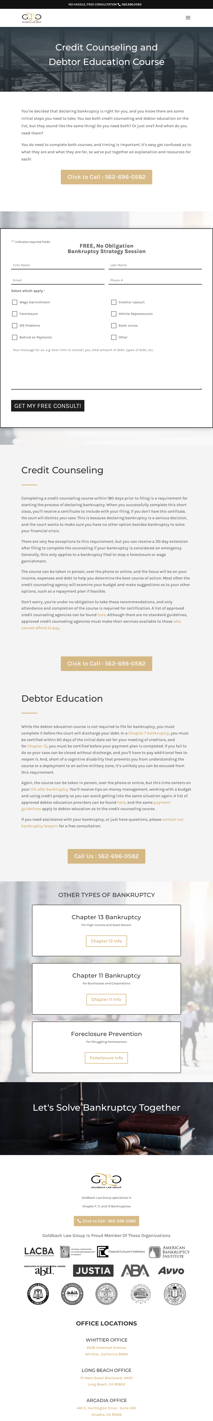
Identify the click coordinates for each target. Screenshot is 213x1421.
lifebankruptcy (66, 789)
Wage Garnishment (35, 302)
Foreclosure (29, 314)
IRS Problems (30, 325)
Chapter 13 (54, 746)
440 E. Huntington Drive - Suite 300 (106, 1408)
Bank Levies (128, 325)
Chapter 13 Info (106, 941)
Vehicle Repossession (136, 314)
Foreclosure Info (106, 1057)
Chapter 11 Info (106, 999)
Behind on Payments (36, 337)
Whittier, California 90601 (106, 1354)
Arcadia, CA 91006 (107, 1414)
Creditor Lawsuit (132, 302)
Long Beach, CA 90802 (106, 1384)
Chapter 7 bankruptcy (165, 733)
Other (123, 337)
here (119, 614)
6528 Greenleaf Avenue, (106, 1347)
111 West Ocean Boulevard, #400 (106, 1378)
